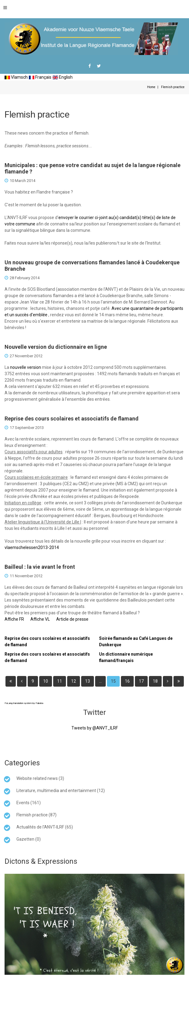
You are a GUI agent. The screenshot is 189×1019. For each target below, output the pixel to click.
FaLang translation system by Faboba (24, 703)
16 (127, 681)
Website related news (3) (40, 778)
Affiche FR (14, 619)
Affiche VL (40, 619)
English (63, 77)
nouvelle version (25, 367)
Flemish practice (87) (36, 814)
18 (155, 681)
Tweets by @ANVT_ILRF (94, 728)
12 (73, 681)
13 (87, 681)
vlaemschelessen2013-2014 (32, 547)
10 (45, 681)
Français (40, 77)
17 (141, 681)
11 (59, 681)
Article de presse (72, 619)
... (100, 681)
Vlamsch (16, 77)
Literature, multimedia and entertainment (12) (60, 790)
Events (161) (28, 802)
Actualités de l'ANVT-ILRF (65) (44, 827)
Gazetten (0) (28, 839)
